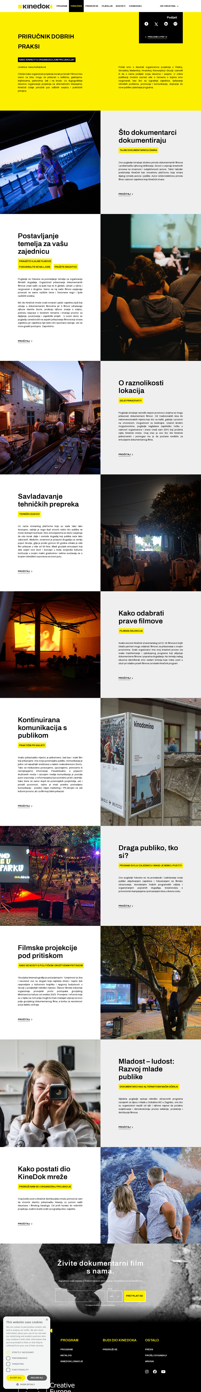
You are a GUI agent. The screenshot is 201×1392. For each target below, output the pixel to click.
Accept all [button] (16, 1377)
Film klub (107, 6)
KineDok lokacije (71, 1361)
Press (149, 1349)
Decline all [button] (37, 1377)
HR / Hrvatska (169, 6)
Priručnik (76, 6)
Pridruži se (91, 6)
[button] (26, 1384)
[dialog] (26, 1352)
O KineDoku (135, 6)
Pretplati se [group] (134, 1296)
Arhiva (149, 1361)
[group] (80, 1294)
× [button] (47, 1320)
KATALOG (66, 1355)
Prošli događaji (156, 1355)
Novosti (120, 6)
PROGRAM (62, 6)
